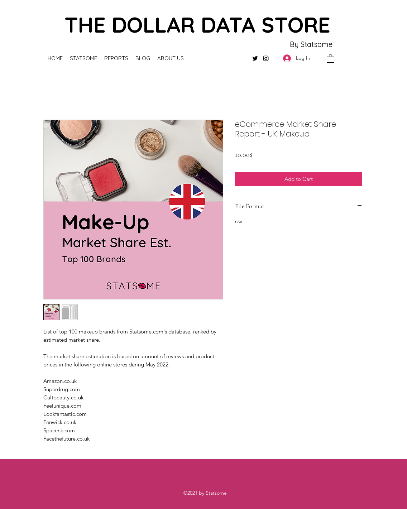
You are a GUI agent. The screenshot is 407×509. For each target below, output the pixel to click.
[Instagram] (265, 58)
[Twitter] (255, 58)
